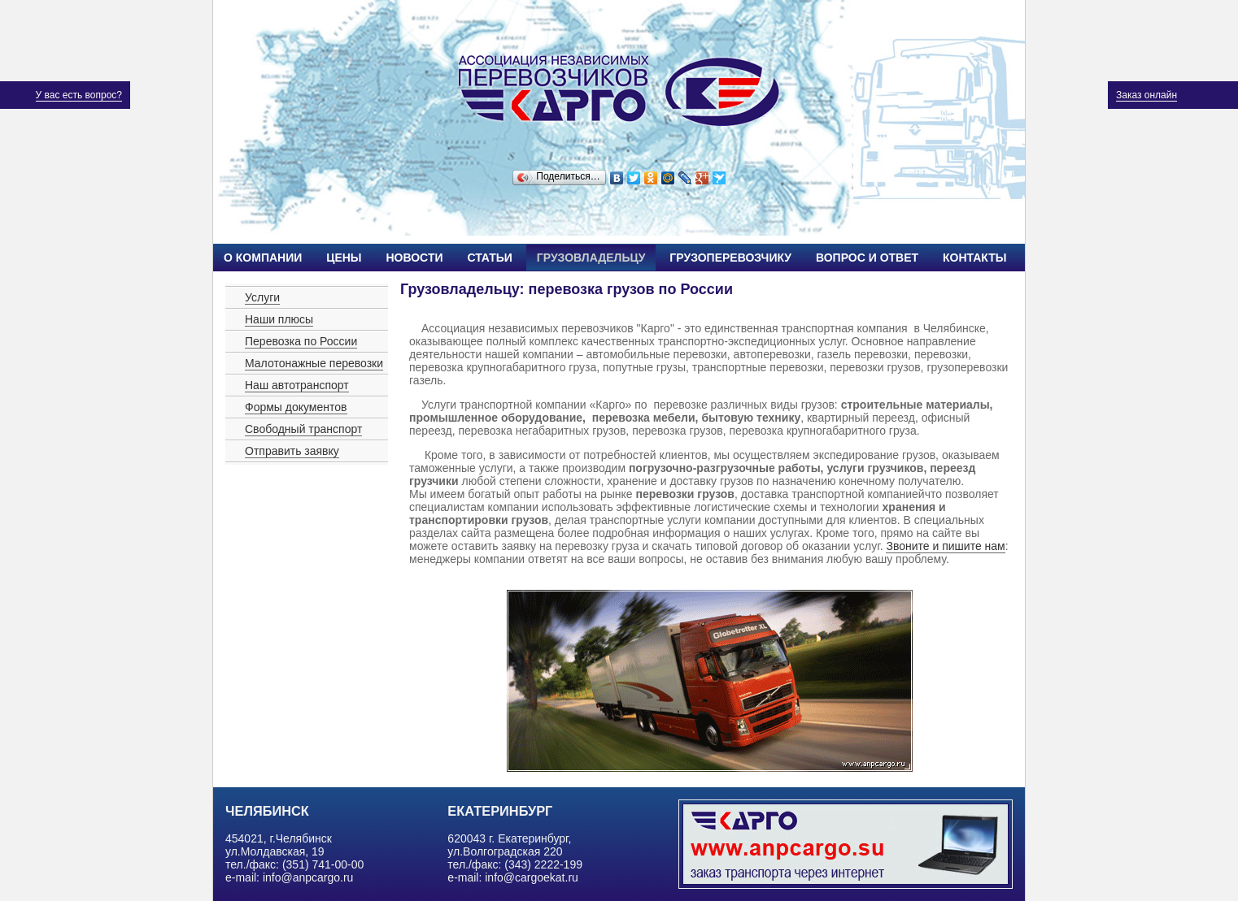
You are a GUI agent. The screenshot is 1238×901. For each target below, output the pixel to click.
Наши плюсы (279, 319)
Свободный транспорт (303, 428)
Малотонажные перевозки (314, 363)
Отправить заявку (292, 450)
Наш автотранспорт (297, 385)
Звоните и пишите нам (945, 545)
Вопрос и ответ (867, 257)
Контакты (974, 257)
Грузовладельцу (591, 257)
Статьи (489, 257)
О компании (263, 257)
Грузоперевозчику (730, 257)
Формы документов (296, 407)
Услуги (262, 297)
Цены (343, 257)
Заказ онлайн (1146, 95)
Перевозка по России (301, 341)
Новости (414, 257)
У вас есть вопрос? (79, 95)
